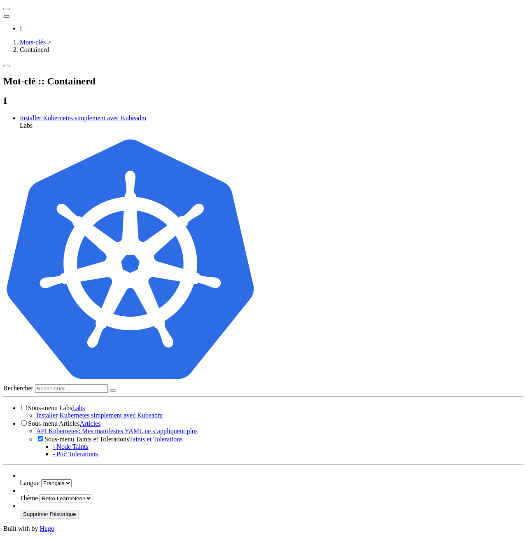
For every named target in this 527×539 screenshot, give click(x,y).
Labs (78, 407)
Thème (29, 498)
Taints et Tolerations (156, 439)
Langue (30, 482)
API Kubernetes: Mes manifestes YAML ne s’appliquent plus (117, 430)
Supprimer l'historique (49, 514)
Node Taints (71, 446)
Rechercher (18, 388)
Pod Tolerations (75, 453)
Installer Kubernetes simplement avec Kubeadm (83, 117)
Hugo (47, 528)
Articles (90, 423)
